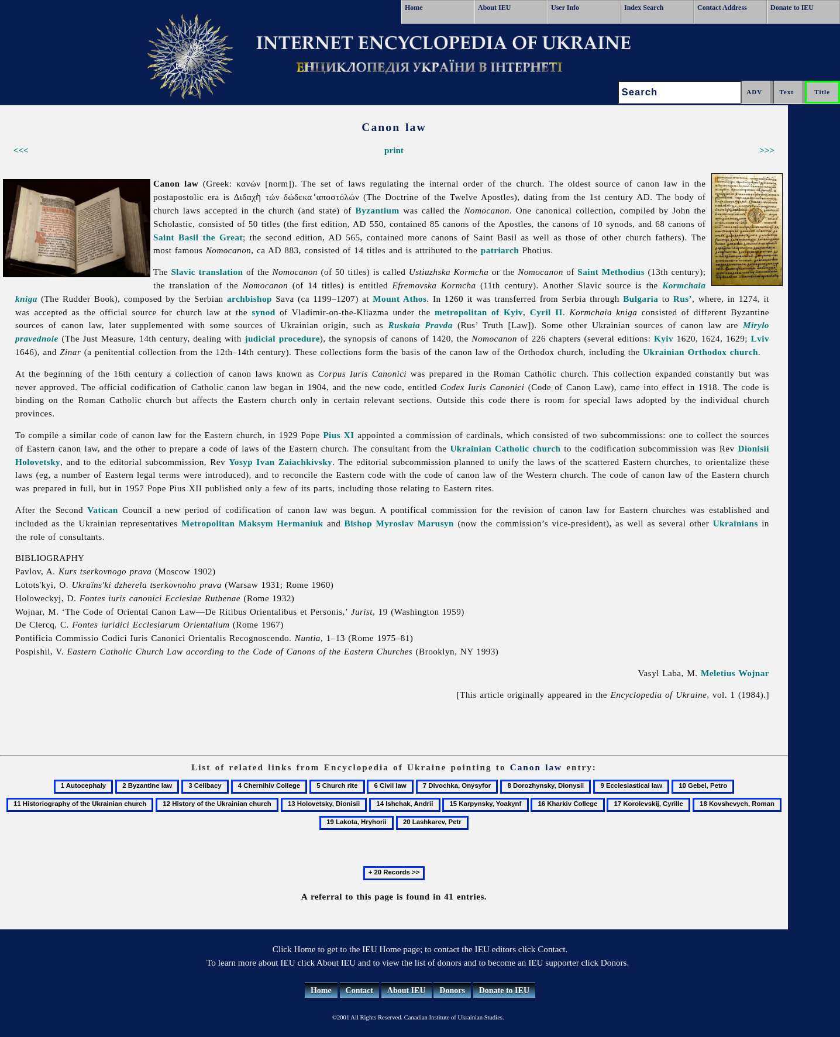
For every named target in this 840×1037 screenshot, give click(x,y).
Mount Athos (399, 299)
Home (414, 8)
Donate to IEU (792, 8)
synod (263, 312)
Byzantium (378, 210)
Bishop (358, 523)
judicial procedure (282, 338)
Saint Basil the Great (198, 237)
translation (221, 272)
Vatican (102, 510)
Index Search (643, 8)
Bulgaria (640, 299)
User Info (565, 8)
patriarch (500, 250)
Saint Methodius (611, 272)
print (394, 150)
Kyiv (663, 338)
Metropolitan (208, 523)
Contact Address (722, 8)
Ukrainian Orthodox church (700, 352)
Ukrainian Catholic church (505, 448)
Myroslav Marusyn (415, 523)
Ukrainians (735, 523)
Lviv (760, 338)
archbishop (249, 299)
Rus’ (682, 299)
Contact (359, 990)
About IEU (494, 8)
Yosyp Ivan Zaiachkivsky (280, 462)
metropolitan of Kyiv (479, 312)
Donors (452, 990)
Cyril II (546, 312)
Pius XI (338, 435)
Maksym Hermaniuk (281, 523)
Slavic (183, 272)
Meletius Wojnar (735, 673)
